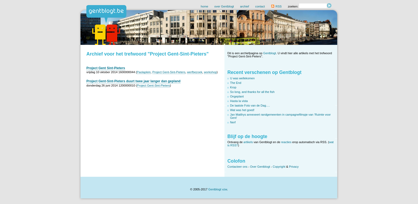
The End (235, 82)
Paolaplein (144, 72)
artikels (248, 142)
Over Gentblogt (260, 166)
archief (244, 6)
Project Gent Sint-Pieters (105, 68)
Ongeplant (237, 96)
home (204, 6)
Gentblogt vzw (217, 189)
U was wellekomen (242, 78)
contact (260, 6)
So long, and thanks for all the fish (252, 91)
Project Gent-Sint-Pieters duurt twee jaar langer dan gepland (133, 81)
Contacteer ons (237, 166)
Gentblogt (269, 53)
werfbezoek (194, 72)
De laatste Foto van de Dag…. (250, 105)
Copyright (279, 166)
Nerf (233, 122)
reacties (286, 142)
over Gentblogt (224, 6)
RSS (276, 6)
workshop (210, 72)
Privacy (294, 166)
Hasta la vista (239, 101)
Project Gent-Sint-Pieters (169, 72)
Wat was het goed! (242, 110)
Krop (233, 87)
